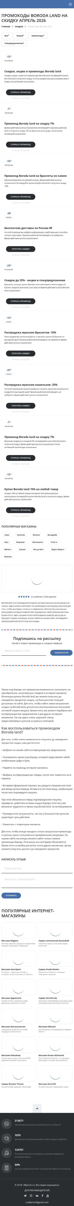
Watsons (36, 535)
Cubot (6, 535)
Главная (5, 26)
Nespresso (20, 542)
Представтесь (13, 868)
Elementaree (38, 542)
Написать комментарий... (20, 879)
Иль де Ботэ (38, 549)
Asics (6, 542)
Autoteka (21, 535)
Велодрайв (52, 535)
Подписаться (61, 653)
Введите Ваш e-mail (17, 650)
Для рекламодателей (37, 1190)
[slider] (24, 597)
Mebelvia (8, 557)
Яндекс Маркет (57, 549)
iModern (7, 549)
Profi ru (54, 542)
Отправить (11, 895)
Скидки (19, 26)
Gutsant (22, 549)
